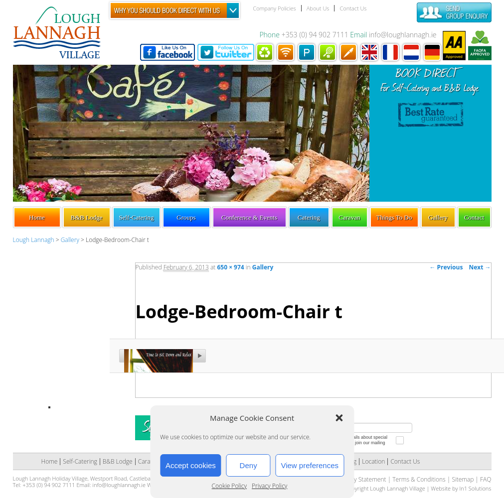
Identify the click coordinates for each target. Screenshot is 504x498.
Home (37, 217)
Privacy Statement (362, 479)
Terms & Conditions (418, 479)
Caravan (349, 217)
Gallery (438, 217)
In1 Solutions (475, 488)
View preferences (309, 465)
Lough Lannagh (33, 240)
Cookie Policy (229, 486)
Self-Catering (136, 217)
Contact (474, 217)
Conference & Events (249, 217)
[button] (339, 418)
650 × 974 (230, 267)
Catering (309, 217)
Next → (480, 267)
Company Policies (274, 8)
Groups (185, 217)
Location (373, 461)
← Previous (446, 267)
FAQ (485, 479)
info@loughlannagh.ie (403, 34)
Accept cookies (191, 465)
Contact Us (352, 8)
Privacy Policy (269, 486)
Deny (248, 465)
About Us (318, 8)
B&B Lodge (87, 217)
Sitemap (463, 479)
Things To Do (394, 217)
